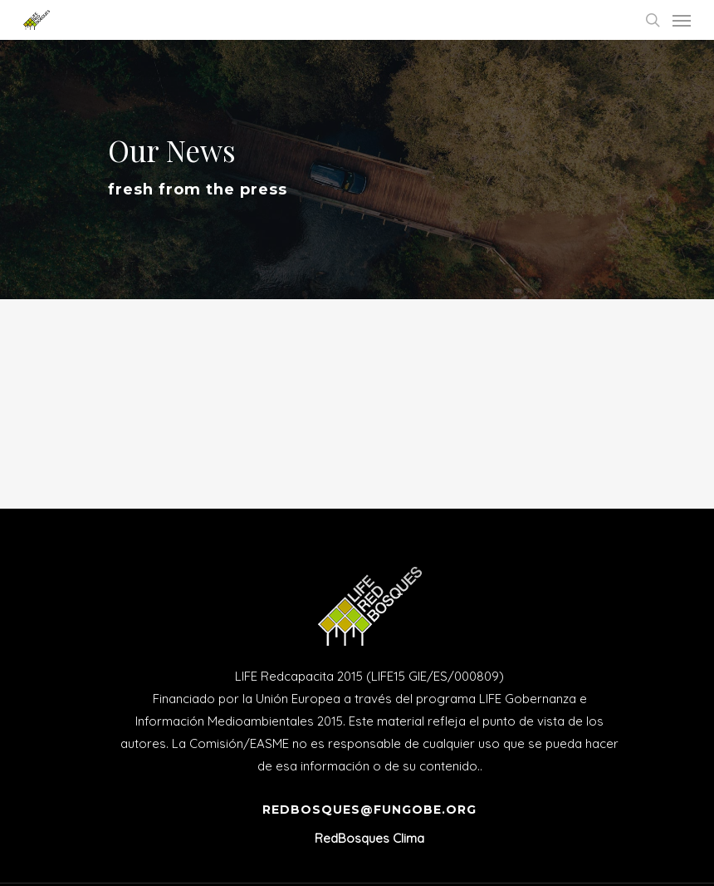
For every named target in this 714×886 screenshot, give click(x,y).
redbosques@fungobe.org (369, 809)
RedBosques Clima (369, 838)
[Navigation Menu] (681, 20)
